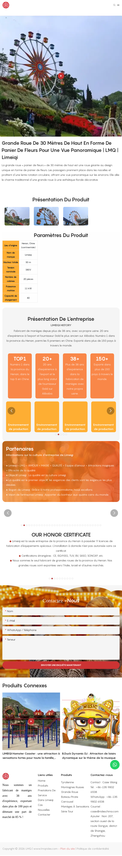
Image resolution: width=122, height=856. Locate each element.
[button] (11, 411)
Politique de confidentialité (93, 848)
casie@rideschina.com (104, 811)
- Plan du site (66, 848)
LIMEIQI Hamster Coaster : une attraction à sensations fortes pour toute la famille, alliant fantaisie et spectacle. (31, 756)
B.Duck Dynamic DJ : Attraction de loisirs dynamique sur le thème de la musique (89, 755)
